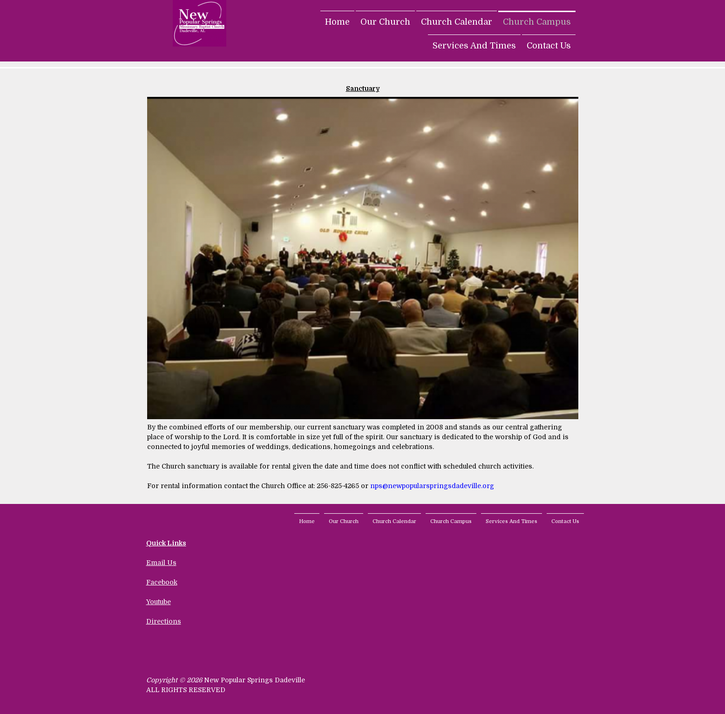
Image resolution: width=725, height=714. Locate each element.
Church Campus (537, 22)
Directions (163, 621)
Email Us (161, 562)
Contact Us (549, 45)
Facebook (161, 582)
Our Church (385, 22)
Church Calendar (456, 22)
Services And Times (474, 45)
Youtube (158, 601)
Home (337, 22)
